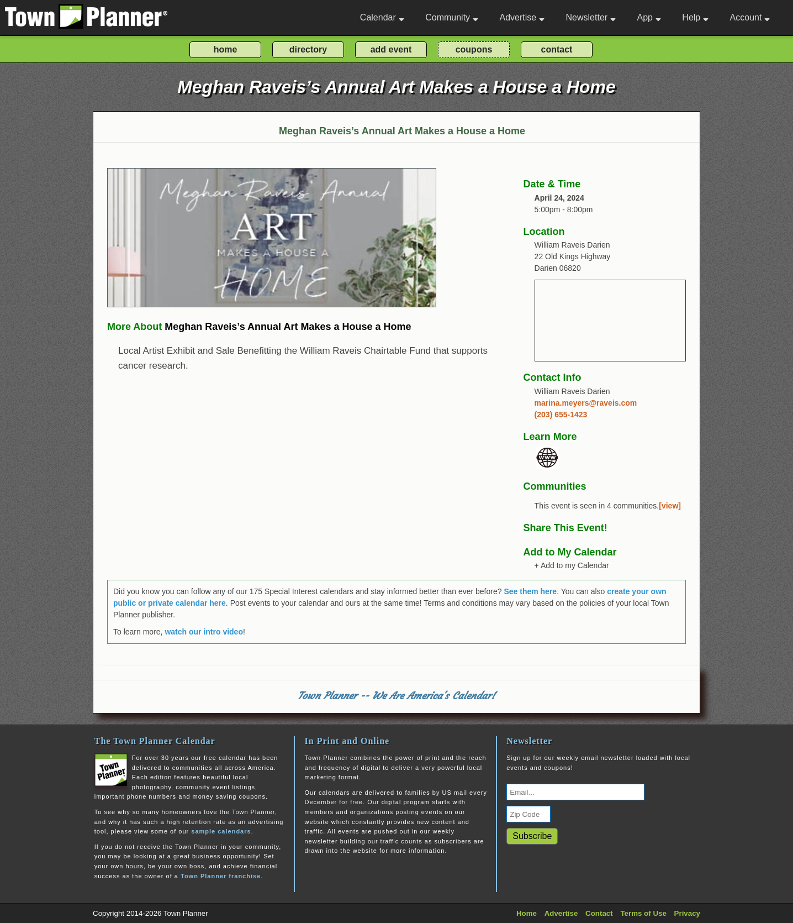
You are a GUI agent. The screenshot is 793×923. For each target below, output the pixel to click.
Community (451, 17)
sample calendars (221, 831)
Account (750, 17)
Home (526, 913)
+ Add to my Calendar (572, 565)
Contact (599, 913)
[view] (670, 505)
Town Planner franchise (221, 876)
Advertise (521, 17)
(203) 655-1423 (561, 414)
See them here (530, 591)
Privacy (687, 913)
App (648, 17)
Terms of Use (643, 913)
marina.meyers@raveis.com (586, 402)
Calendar (382, 17)
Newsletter (591, 17)
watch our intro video (204, 631)
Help (695, 17)
